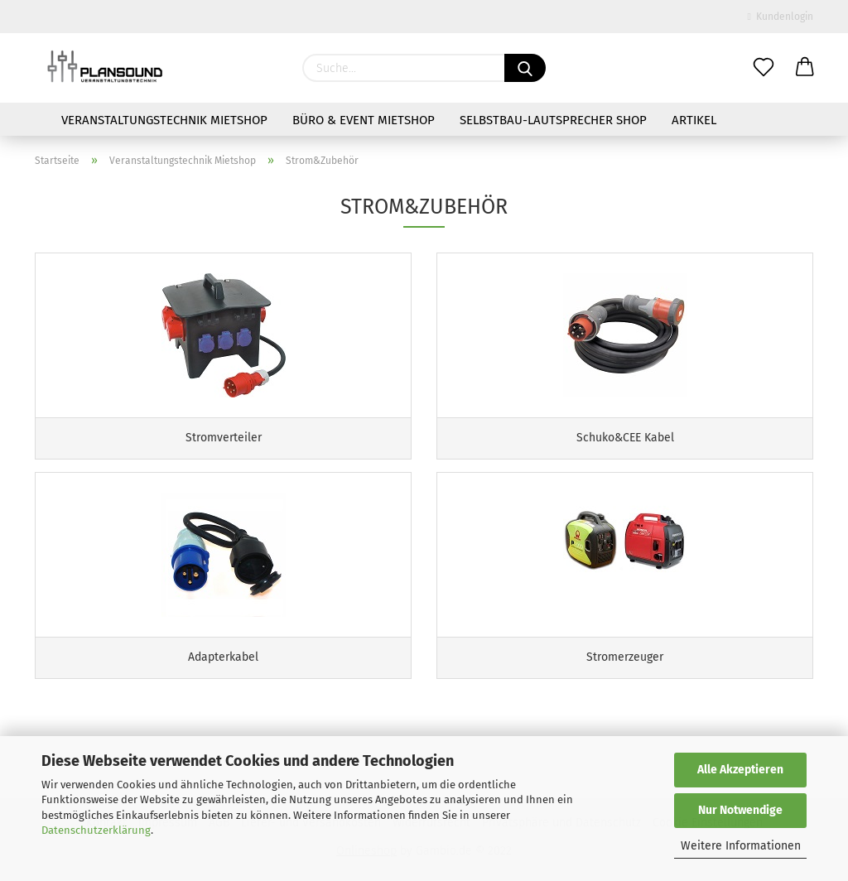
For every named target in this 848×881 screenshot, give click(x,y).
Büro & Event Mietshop (363, 120)
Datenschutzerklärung (96, 830)
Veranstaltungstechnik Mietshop (164, 120)
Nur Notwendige (740, 810)
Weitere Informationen (741, 846)
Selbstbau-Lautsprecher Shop (553, 120)
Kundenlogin (780, 16)
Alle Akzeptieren (740, 770)
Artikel (694, 120)
